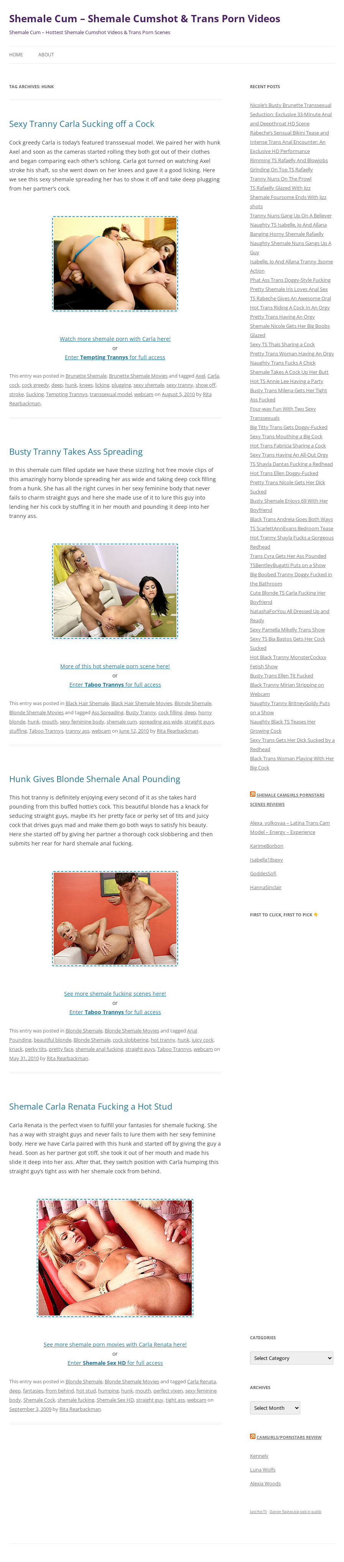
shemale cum (122, 721)
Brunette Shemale (86, 375)
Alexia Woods (265, 1483)
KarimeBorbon (266, 845)
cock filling (170, 712)
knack (16, 1049)
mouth (50, 721)
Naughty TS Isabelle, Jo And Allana (288, 224)
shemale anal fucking (99, 1049)
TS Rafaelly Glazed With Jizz (280, 187)
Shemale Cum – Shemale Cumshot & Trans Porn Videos (144, 18)
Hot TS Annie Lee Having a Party (286, 381)
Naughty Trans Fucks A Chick (283, 362)
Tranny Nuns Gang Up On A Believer (291, 215)
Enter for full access (115, 357)
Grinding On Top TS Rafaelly (281, 169)
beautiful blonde (52, 1039)
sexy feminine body (82, 721)
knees (86, 384)
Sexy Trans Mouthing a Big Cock (286, 436)
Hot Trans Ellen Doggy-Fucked (284, 473)
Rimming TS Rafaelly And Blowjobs (289, 160)
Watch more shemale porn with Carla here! (115, 338)
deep (57, 384)
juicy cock (203, 1039)
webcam (143, 394)
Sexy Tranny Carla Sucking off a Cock (82, 123)
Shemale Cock (39, 1399)
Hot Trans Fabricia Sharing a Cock (288, 445)
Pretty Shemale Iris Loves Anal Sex (289, 289)
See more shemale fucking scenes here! (115, 993)
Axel (200, 375)
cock (14, 384)
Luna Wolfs (262, 1469)
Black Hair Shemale (87, 703)
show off (206, 384)
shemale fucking (76, 1399)
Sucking (35, 394)
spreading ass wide (160, 721)
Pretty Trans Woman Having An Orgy (292, 353)
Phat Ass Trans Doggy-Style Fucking (290, 279)
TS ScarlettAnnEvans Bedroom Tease (291, 528)
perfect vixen (168, 1390)
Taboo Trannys (46, 730)
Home (16, 54)
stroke (16, 394)
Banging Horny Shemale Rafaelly (287, 233)
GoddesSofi (263, 873)
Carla (213, 375)
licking (102, 384)
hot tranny (163, 1039)
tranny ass (77, 730)
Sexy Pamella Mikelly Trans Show (287, 629)
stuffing (18, 730)
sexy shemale (148, 384)
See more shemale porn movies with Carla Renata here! (115, 1344)
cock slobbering (130, 1039)
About (46, 54)
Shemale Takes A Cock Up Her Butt (289, 371)
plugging (121, 384)
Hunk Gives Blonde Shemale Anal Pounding (94, 778)
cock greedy (35, 384)
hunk (71, 384)
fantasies (33, 1390)
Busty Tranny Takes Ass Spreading (76, 451)
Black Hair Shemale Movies (141, 703)
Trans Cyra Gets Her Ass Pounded (288, 555)
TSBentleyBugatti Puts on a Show (288, 565)
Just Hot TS (258, 1511)
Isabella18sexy (266, 859)
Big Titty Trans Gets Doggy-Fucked (289, 427)
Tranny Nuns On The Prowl (280, 178)
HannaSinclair (265, 887)
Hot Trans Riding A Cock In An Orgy (290, 307)
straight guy (149, 1399)
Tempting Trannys (66, 394)
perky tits (35, 1049)
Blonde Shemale (192, 703)
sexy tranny (179, 384)
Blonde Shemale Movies (36, 712)
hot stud (86, 1390)
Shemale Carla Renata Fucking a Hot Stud (90, 1106)
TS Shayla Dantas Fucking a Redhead (291, 463)
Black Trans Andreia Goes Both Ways (291, 519)
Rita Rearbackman (177, 730)
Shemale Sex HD (115, 1399)
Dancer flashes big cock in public (295, 1511)
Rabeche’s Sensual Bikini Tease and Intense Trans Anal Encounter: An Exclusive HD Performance (289, 142)
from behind (60, 1390)
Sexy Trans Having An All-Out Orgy (289, 454)
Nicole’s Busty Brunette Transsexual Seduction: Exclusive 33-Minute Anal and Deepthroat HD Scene (291, 114)
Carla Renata (201, 1381)
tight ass (175, 1399)
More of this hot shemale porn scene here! (115, 666)
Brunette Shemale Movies (138, 375)
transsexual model (111, 394)
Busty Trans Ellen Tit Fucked (281, 675)
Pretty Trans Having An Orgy (282, 316)
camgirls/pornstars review (289, 1437)
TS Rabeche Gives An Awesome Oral (290, 298)
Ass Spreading (107, 712)
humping (108, 1390)
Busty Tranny (141, 712)
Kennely (259, 1455)
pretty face (61, 1049)
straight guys (199, 721)
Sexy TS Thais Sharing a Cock (282, 344)
